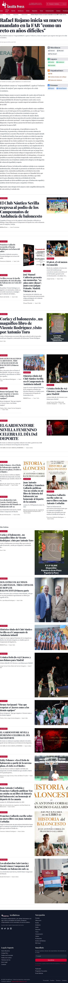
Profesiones (38, 938)
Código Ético (4, 953)
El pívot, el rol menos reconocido (57, 263)
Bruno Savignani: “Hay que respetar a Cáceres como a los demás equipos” (9, 394)
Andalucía (20, 10)
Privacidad (46, 980)
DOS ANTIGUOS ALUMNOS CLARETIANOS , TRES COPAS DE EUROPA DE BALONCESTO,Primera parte (10, 363)
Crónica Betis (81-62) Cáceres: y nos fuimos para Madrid (57, 391)
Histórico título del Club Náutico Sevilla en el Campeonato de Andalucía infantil (33, 380)
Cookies (52, 980)
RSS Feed (38, 943)
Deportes (34, 10)
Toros (41, 10)
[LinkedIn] (11, 928)
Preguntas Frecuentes (41, 971)
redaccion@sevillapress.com (19, 981)
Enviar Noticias (39, 973)
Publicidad (38, 968)
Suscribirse (51, 960)
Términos (58, 980)
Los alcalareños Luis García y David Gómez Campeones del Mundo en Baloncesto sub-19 (10, 503)
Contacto (3, 964)
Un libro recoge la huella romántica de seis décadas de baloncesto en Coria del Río (10, 281)
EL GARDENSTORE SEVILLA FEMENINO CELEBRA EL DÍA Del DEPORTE (15, 735)
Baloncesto (25, 14)
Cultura (58, 10)
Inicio (1, 14)
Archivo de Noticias (40, 941)
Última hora (7, 10)
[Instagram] (8, 928)
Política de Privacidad (7, 955)
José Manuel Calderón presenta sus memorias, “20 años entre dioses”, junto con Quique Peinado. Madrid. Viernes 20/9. (32, 283)
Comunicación (50, 10)
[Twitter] (5, 928)
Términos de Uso (5, 960)
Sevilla (13, 10)
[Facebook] (2, 928)
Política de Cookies (6, 957)
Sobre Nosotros (5, 951)
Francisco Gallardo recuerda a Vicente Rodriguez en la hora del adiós (10, 248)
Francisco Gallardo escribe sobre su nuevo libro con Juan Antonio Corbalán (57, 499)
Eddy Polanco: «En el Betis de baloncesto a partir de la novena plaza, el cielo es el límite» (10, 468)
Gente (27, 10)
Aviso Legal (4, 962)
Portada (8, 14)
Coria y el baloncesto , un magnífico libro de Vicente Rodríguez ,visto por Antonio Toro (16, 537)
